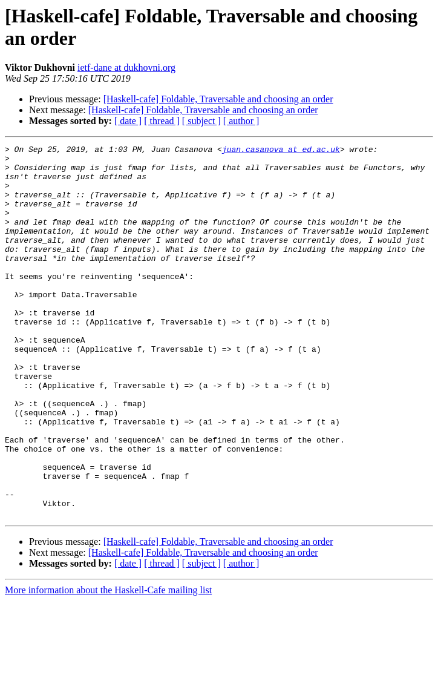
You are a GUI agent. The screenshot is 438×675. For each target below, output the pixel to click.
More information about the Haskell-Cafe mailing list (108, 664)
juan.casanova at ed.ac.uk (281, 150)
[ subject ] (201, 121)
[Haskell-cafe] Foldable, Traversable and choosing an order (218, 99)
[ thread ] (162, 121)
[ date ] (128, 121)
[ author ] (241, 121)
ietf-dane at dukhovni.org (126, 67)
